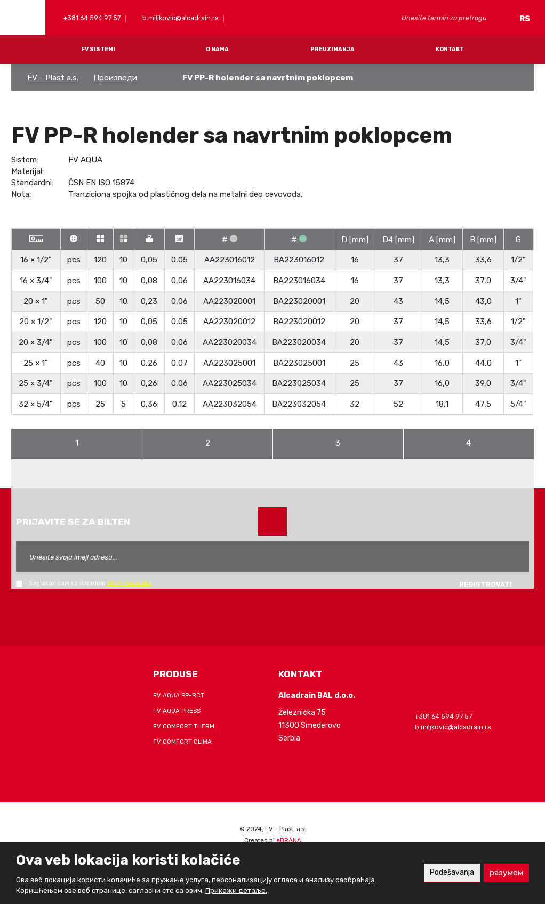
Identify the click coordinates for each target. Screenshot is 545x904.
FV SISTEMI (98, 49)
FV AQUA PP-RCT (178, 695)
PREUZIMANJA (332, 49)
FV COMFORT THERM (183, 726)
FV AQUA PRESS (177, 710)
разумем (505, 872)
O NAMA (217, 49)
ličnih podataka (129, 583)
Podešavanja (447, 872)
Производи (115, 78)
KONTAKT (450, 49)
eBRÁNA (288, 840)
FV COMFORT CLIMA (182, 741)
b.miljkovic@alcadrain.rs (180, 18)
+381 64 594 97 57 (91, 18)
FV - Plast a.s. (52, 78)
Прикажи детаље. (236, 890)
